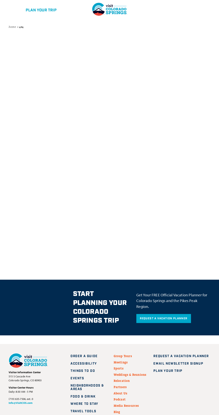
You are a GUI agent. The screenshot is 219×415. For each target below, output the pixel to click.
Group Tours (123, 356)
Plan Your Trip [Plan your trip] (170, 371)
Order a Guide (84, 356)
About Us (121, 393)
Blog (117, 412)
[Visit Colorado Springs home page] (28, 361)
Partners (120, 387)
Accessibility (84, 364)
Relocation (122, 380)
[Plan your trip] (34, 9)
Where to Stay (84, 404)
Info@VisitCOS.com (21, 403)
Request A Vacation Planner (163, 318)
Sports (119, 368)
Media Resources (126, 405)
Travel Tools (83, 411)
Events (77, 378)
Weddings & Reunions (130, 374)
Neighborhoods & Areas (87, 387)
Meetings (121, 362)
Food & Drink (83, 397)
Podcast (120, 399)
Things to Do (83, 371)
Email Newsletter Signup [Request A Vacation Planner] (180, 364)
